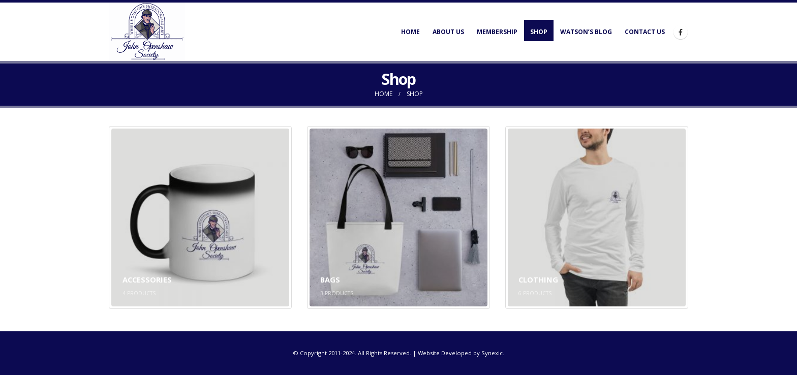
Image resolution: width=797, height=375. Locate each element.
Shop (538, 31)
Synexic (492, 353)
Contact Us (645, 31)
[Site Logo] (147, 32)
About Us (448, 31)
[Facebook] (680, 32)
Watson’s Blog (586, 31)
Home (410, 31)
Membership (497, 31)
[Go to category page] (200, 217)
